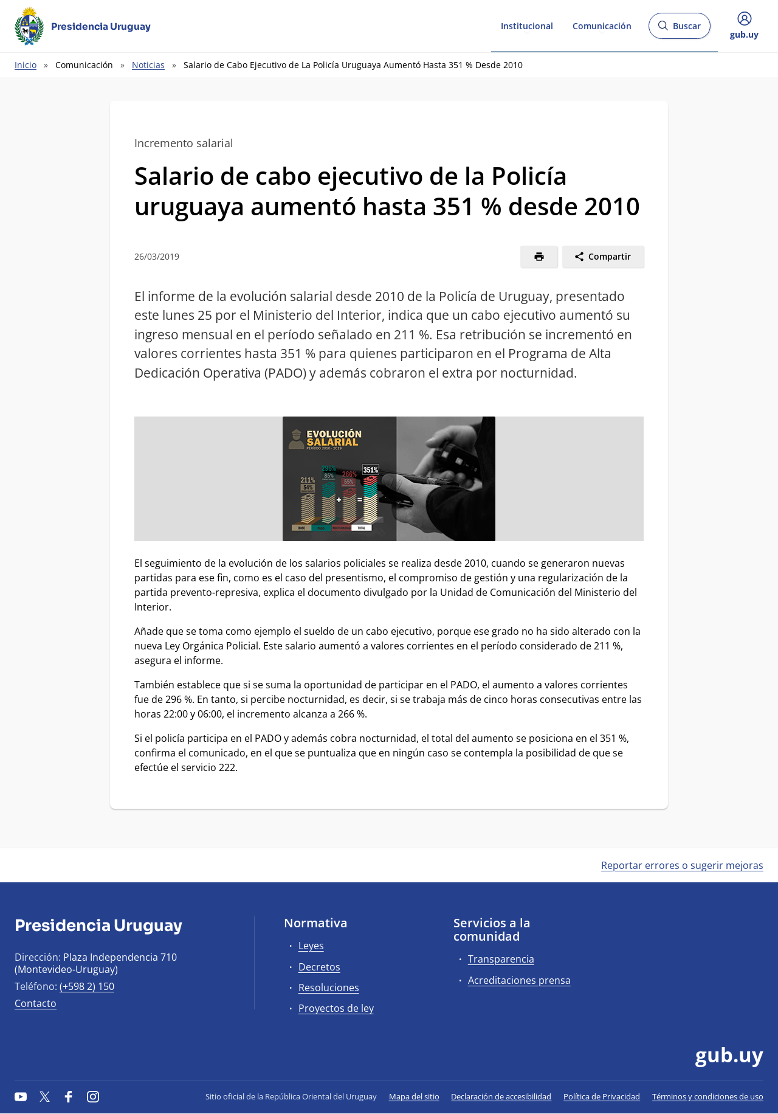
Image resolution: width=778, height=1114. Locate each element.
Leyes (311, 945)
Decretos (319, 967)
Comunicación (602, 25)
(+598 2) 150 (87, 986)
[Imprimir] (538, 257)
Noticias (148, 65)
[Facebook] (69, 1096)
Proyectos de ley (336, 1008)
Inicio (25, 65)
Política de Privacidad (601, 1096)
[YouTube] (21, 1096)
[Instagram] (93, 1096)
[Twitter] (45, 1096)
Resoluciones (328, 987)
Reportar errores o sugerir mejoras (682, 865)
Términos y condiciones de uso (707, 1096)
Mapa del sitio (414, 1096)
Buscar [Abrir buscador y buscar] (679, 29)
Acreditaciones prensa (519, 980)
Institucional (527, 25)
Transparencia (501, 959)
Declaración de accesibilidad (501, 1096)
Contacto (36, 1003)
